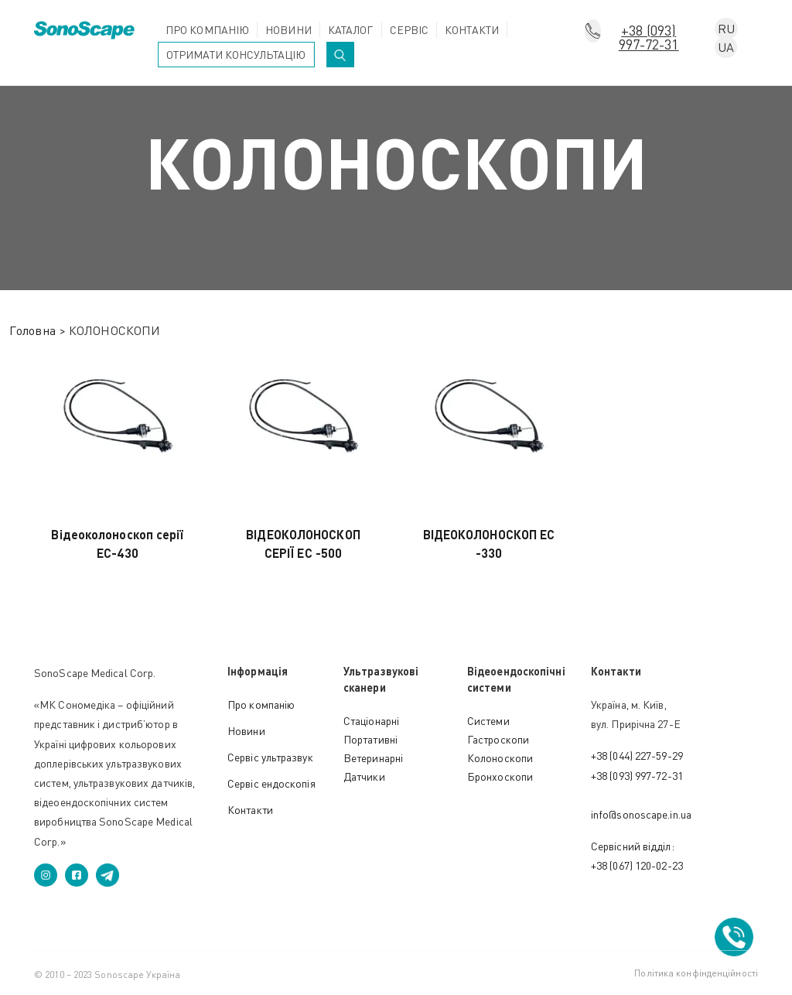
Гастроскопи (498, 739)
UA (726, 47)
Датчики (364, 776)
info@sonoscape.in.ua (641, 814)
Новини (288, 29)
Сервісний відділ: (632, 846)
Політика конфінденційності (696, 973)
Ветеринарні (373, 757)
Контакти (472, 29)
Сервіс (409, 29)
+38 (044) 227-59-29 (637, 755)
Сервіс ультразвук (270, 757)
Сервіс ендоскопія (271, 783)
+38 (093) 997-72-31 (649, 31)
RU (726, 28)
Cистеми (488, 720)
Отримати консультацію (236, 54)
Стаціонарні (371, 720)
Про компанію (207, 29)
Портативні (370, 739)
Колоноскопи (500, 757)
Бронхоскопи (500, 776)
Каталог (351, 29)
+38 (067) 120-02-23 (637, 865)
